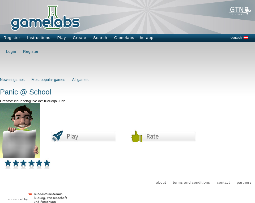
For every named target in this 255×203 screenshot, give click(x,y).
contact (223, 182)
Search (100, 37)
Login (11, 51)
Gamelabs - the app (134, 37)
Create (79, 37)
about (161, 182)
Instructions (38, 37)
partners (244, 182)
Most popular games (48, 79)
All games (80, 79)
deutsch (236, 38)
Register (11, 37)
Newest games (12, 79)
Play (61, 37)
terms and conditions (191, 182)
